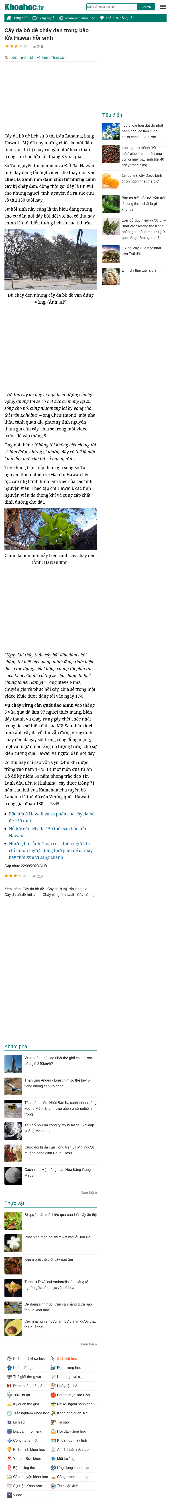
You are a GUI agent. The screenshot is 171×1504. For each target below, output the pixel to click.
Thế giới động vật (117, 18)
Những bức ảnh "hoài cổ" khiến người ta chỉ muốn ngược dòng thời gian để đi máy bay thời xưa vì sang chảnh (51, 850)
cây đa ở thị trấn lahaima (67, 888)
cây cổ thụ (86, 894)
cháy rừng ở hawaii (58, 894)
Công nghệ (43, 18)
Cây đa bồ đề (33, 888)
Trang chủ (17, 18)
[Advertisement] (50, 97)
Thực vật (57, 57)
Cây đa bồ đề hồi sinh (21, 894)
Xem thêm (89, 1192)
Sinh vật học (39, 57)
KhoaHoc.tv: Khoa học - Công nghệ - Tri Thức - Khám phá (28, 7)
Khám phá (19, 57)
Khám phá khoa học (77, 18)
